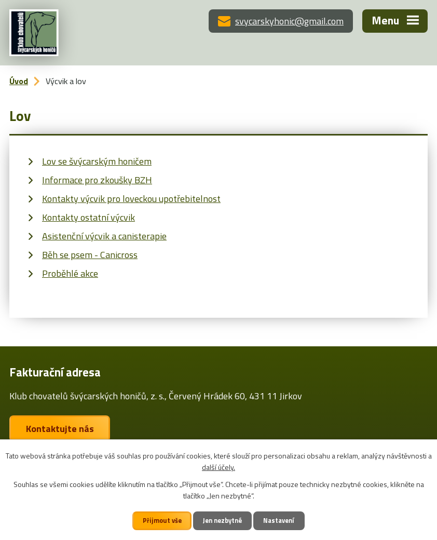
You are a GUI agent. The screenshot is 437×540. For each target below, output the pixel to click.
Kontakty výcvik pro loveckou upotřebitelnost (131, 199)
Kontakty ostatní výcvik (88, 217)
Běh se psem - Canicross (90, 255)
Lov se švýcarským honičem (97, 161)
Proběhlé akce (70, 273)
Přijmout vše (162, 520)
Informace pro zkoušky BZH (97, 180)
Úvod (18, 81)
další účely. (218, 467)
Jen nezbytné (222, 520)
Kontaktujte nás (60, 429)
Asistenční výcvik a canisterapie (104, 236)
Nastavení (278, 520)
